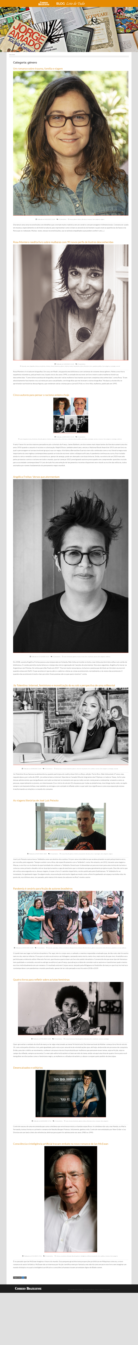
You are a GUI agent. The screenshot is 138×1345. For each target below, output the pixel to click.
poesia (95, 656)
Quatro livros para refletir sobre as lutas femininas (41, 979)
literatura (84, 219)
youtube (116, 768)
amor (28, 366)
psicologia (90, 439)
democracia (59, 768)
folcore (89, 948)
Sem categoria (96, 219)
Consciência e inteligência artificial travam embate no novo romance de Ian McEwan (60, 1143)
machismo (90, 656)
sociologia (112, 366)
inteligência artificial (86, 1256)
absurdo (24, 366)
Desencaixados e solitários (28, 1067)
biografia (32, 366)
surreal (118, 366)
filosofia (40, 439)
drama (71, 219)
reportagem (97, 854)
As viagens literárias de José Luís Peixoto (36, 800)
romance (89, 219)
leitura (79, 219)
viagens (102, 219)
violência (119, 439)
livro (91, 366)
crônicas (48, 366)
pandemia (95, 366)
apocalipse (55, 948)
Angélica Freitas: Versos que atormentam (36, 476)
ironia (82, 656)
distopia (72, 948)
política (100, 366)
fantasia (80, 948)
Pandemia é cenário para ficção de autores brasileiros (43, 888)
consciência (42, 366)
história (67, 366)
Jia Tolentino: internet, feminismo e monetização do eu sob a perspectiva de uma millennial (64, 685)
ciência (37, 366)
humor (71, 366)
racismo (96, 439)
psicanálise (84, 439)
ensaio (64, 768)
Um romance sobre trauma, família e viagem (38, 68)
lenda (104, 948)
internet (79, 768)
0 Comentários (62, 219)
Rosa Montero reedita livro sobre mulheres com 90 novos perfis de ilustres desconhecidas (63, 242)
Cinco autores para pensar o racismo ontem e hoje (41, 394)
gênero (75, 219)
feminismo (57, 366)
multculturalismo (72, 439)
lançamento (77, 366)
